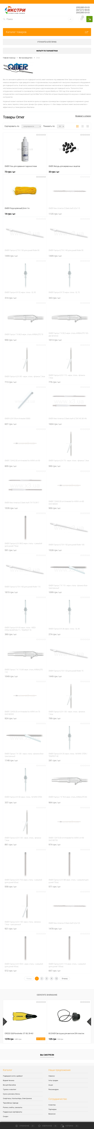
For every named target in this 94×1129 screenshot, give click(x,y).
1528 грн (55, 550)
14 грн (10, 213)
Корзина (70, 1126)
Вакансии (51, 1114)
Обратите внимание (47, 994)
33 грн (54, 171)
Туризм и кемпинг (9, 1089)
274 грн (54, 634)
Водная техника (8, 1080)
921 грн (11, 928)
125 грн (56, 1038)
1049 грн (11, 676)
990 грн (54, 466)
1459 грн (11, 255)
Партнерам (52, 1109)
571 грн (54, 886)
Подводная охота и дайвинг (13, 1076)
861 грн (11, 844)
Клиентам (52, 1105)
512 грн (11, 970)
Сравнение (25, 1126)
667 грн (54, 970)
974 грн (54, 844)
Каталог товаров (47, 32)
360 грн (11, 634)
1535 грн (11, 508)
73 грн (10, 171)
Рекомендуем (53, 1089)
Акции (50, 1085)
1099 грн (55, 592)
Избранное (47, 1126)
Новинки (51, 1076)
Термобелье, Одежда (10, 1103)
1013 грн (55, 339)
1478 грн (55, 928)
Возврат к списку (83, 116)
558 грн (11, 886)
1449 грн (55, 676)
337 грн (11, 802)
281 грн (54, 760)
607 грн (11, 424)
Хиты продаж (53, 1080)
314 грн (11, 297)
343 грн (54, 297)
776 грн (54, 382)
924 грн (11, 718)
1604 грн (55, 424)
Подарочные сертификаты (12, 1112)
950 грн (11, 339)
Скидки (5, 1116)
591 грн (11, 550)
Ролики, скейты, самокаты (12, 1107)
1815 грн (11, 592)
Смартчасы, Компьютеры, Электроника (17, 1098)
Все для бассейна (9, 1085)
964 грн (54, 802)
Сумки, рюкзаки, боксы (11, 1094)
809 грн (11, 466)
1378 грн (25, 1039)
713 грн (11, 382)
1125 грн (55, 213)
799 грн (54, 718)
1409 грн (55, 255)
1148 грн (11, 760)
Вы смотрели (47, 1055)
